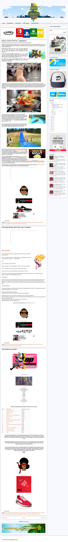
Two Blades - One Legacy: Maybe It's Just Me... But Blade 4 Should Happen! (60, 164)
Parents (23, 222)
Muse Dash (6, 250)
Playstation (34, 222)
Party (26, 222)
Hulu (24, 150)
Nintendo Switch (29, 160)
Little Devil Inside (10, 421)
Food (12, 222)
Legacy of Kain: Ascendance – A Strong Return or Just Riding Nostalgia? (59, 157)
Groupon (5, 50)
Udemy (7, 86)
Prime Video (18, 150)
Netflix (22, 150)
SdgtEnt (8, 223)
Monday (16, 344)
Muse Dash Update (26, 344)
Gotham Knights (9, 416)
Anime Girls (9, 344)
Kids (14, 222)
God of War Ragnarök (10, 410)
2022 (52, 120)
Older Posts (43, 517)
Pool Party (38, 222)
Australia (9, 512)
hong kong (23, 512)
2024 (52, 117)
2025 (52, 116)
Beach (6, 222)
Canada (16, 512)
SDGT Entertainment (14, 345)
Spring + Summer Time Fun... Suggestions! (14, 40)
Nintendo (20, 222)
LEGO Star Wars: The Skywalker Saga (13, 415)
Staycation (15, 223)
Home (4, 23)
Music (31, 344)
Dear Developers (10, 23)
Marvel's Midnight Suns (11, 430)
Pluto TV (19, 151)
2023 (52, 119)
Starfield (8, 413)
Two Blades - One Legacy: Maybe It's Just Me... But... (57, 107)
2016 (52, 129)
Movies (16, 222)
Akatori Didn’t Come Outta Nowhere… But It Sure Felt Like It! (60, 171)
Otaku (40, 344)
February (53, 112)
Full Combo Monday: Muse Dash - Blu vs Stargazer (16, 227)
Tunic (7, 432)
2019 (52, 125)
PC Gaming (30, 222)
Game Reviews (18, 23)
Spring (12, 223)
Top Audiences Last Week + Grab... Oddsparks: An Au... (57, 105)
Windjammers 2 (40, 164)
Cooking (8, 222)
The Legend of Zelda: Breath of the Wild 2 (14, 424)
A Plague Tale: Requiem (11, 429)
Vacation (23, 223)
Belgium (12, 512)
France (19, 512)
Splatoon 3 (8, 418)
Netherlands (34, 512)
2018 (52, 126)
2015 (52, 131)
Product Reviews (26, 23)
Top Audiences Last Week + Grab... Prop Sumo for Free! (60, 185)
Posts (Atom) (26, 521)
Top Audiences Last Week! (9, 349)
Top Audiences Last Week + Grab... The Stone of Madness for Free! (60, 178)
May (52, 103)
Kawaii (13, 344)
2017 (52, 128)
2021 (52, 122)
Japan (30, 512)
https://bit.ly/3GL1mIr (31, 302)
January (53, 114)
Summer (19, 223)
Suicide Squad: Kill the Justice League (13, 419)
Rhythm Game (7, 345)
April (52, 109)
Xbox (26, 223)
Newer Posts (4, 517)
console (21, 156)
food (44, 86)
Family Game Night (34, 23)
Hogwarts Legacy (10, 412)
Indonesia (27, 512)
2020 (52, 123)
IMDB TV (23, 151)
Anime (6, 344)
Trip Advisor (22, 53)
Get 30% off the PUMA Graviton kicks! (24, 508)
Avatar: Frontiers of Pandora (11, 427)
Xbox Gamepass (14, 157)
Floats (9, 121)
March (53, 111)
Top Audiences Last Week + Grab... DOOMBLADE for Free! (60, 191)
